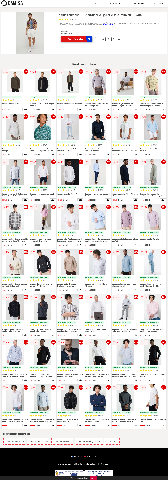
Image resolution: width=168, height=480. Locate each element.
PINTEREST (90, 456)
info (25, 109)
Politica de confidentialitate (85, 464)
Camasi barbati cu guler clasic (89, 441)
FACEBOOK (77, 456)
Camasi (98, 3)
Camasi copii (158, 3)
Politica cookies (105, 464)
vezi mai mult (108, 25)
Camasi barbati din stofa (38, 441)
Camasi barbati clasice (62, 441)
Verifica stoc (80, 39)
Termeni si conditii (63, 464)
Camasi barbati (137, 3)
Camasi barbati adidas (14, 441)
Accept (93, 478)
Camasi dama (116, 3)
